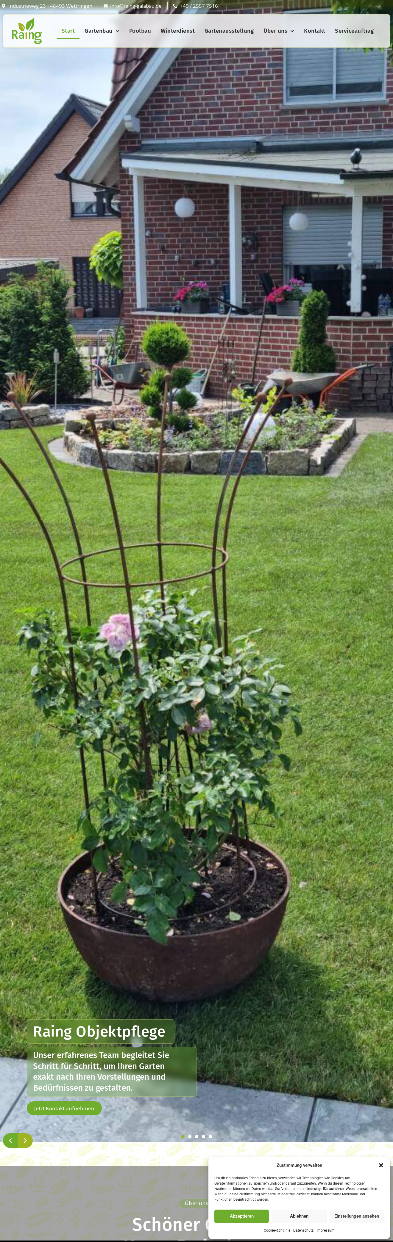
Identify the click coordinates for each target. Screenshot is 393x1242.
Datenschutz (303, 1230)
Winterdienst (178, 30)
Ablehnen (299, 1216)
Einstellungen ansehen (356, 1216)
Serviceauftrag (354, 30)
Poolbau (140, 30)
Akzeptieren (242, 1216)
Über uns (278, 31)
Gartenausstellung (229, 30)
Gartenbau (102, 31)
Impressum (325, 1230)
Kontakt (314, 30)
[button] (381, 1165)
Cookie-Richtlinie (277, 1230)
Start (68, 30)
